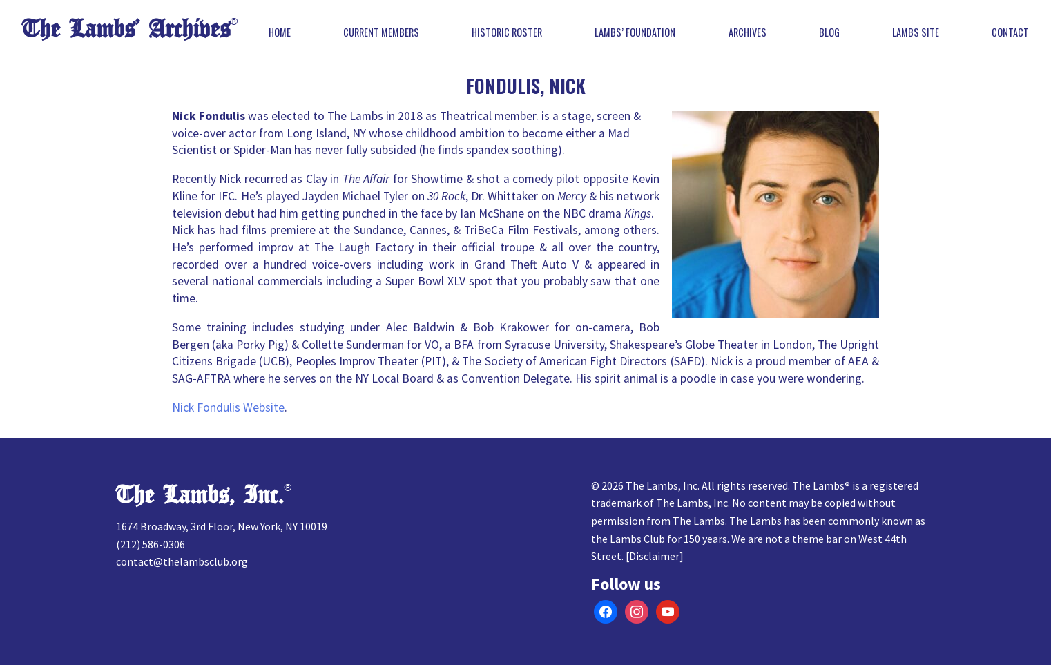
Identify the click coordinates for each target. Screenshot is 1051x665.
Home (280, 32)
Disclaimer (654, 556)
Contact (1010, 32)
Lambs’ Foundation (635, 32)
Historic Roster (507, 32)
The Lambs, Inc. (200, 495)
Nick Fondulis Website (228, 407)
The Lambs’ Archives (126, 29)
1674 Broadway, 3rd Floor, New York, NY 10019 (221, 526)
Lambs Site (915, 32)
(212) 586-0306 (150, 544)
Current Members (381, 32)
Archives (747, 32)
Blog (829, 32)
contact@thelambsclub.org (182, 561)
